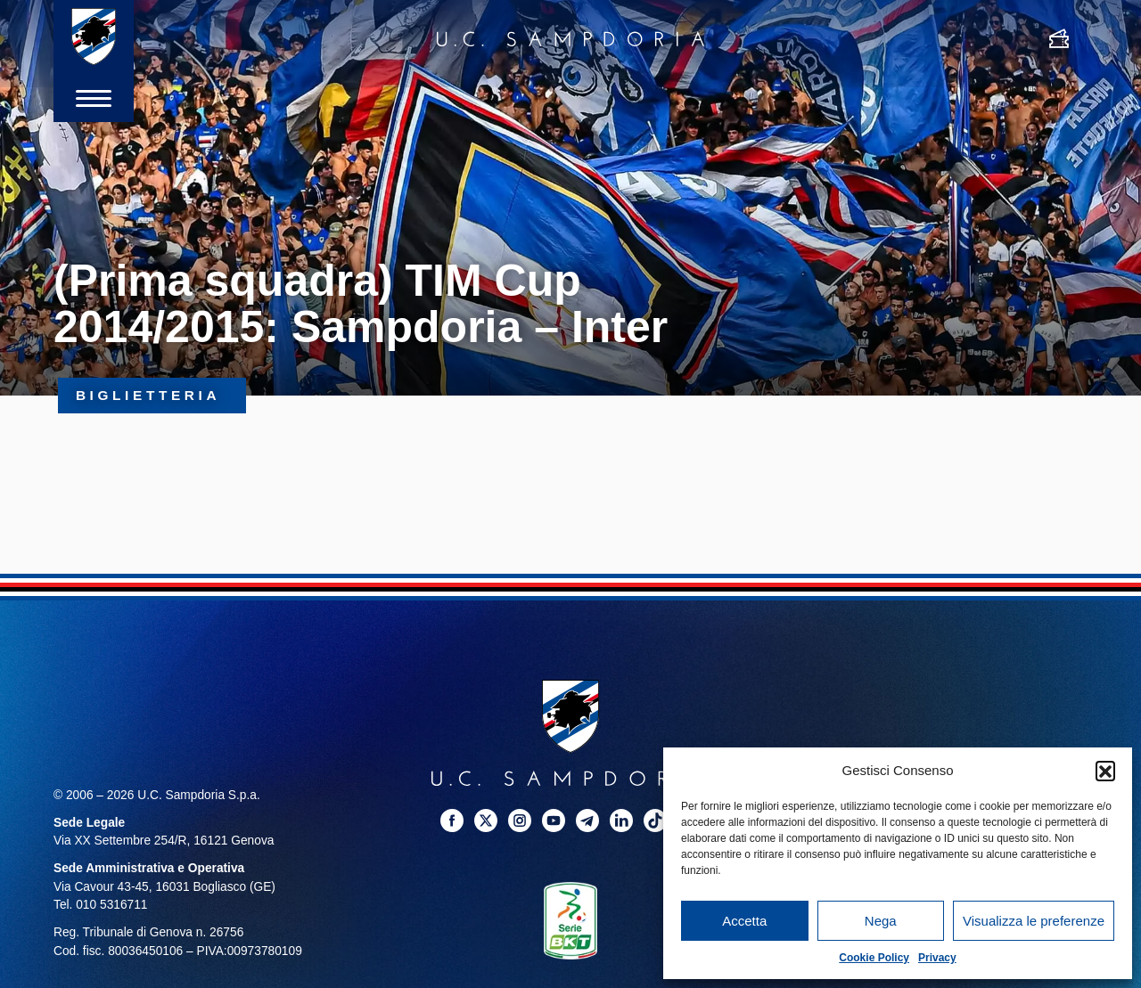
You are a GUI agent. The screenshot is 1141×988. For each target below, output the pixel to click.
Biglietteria (152, 395)
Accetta (744, 920)
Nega (881, 920)
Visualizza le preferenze (1033, 920)
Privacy (937, 957)
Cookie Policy (874, 957)
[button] (1105, 771)
